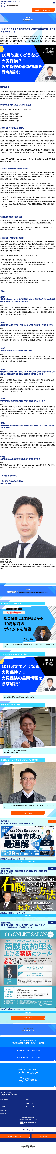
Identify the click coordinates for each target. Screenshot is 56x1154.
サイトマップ (29, 1103)
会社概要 (2, 1107)
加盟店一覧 (3, 1114)
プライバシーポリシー (32, 1107)
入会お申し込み (43, 1136)
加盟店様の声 (4, 1110)
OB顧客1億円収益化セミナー (44, 10)
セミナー (2, 1103)
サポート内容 (4, 1100)
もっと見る (28, 813)
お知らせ (28, 1100)
